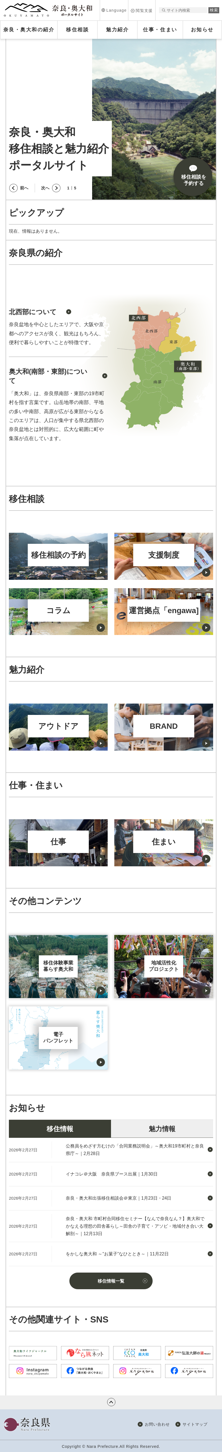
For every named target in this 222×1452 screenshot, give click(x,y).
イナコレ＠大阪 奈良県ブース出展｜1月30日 (112, 1174)
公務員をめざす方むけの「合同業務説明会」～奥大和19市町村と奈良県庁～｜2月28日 (135, 1150)
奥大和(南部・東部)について (48, 376)
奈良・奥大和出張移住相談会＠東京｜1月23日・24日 (118, 1198)
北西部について (33, 312)
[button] (114, 10)
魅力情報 (162, 1129)
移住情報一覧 (111, 1281)
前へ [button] (24, 188)
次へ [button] (45, 188)
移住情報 (60, 1129)
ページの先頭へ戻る (111, 1402)
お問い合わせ (157, 1424)
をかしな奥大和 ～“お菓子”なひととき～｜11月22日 (117, 1254)
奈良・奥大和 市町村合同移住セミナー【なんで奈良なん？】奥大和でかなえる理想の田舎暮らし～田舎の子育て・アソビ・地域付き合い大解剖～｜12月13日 (135, 1226)
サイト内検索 (163, 10)
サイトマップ (195, 1424)
